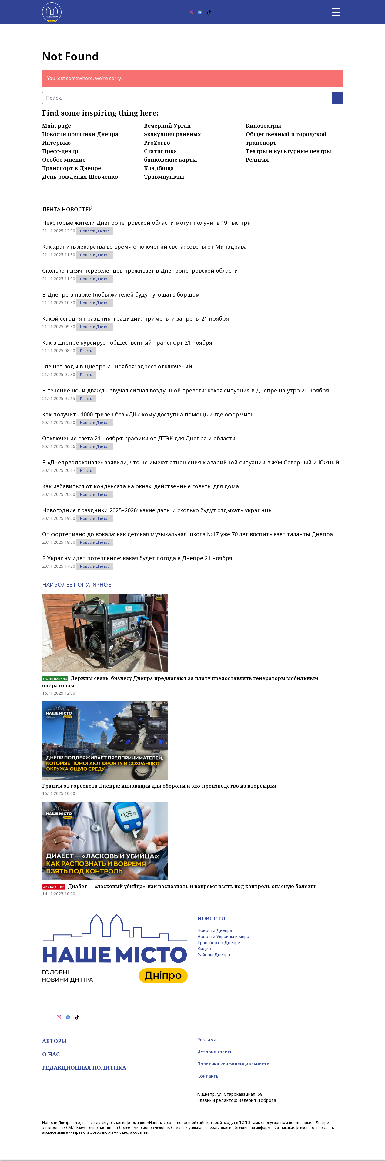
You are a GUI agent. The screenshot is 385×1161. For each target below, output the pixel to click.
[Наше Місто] (52, 12)
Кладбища (159, 168)
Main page (56, 125)
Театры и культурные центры (288, 151)
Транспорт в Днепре (71, 168)
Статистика (160, 151)
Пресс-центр (60, 151)
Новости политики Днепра (80, 134)
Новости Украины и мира (223, 936)
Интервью (56, 142)
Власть (86, 350)
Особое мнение (63, 159)
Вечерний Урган (167, 125)
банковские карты (170, 159)
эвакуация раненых (172, 134)
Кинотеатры (263, 125)
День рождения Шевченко (80, 176)
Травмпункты (164, 176)
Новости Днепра (94, 231)
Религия (257, 159)
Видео (204, 948)
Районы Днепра (213, 954)
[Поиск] (187, 98)
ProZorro (157, 142)
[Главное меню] (336, 12)
